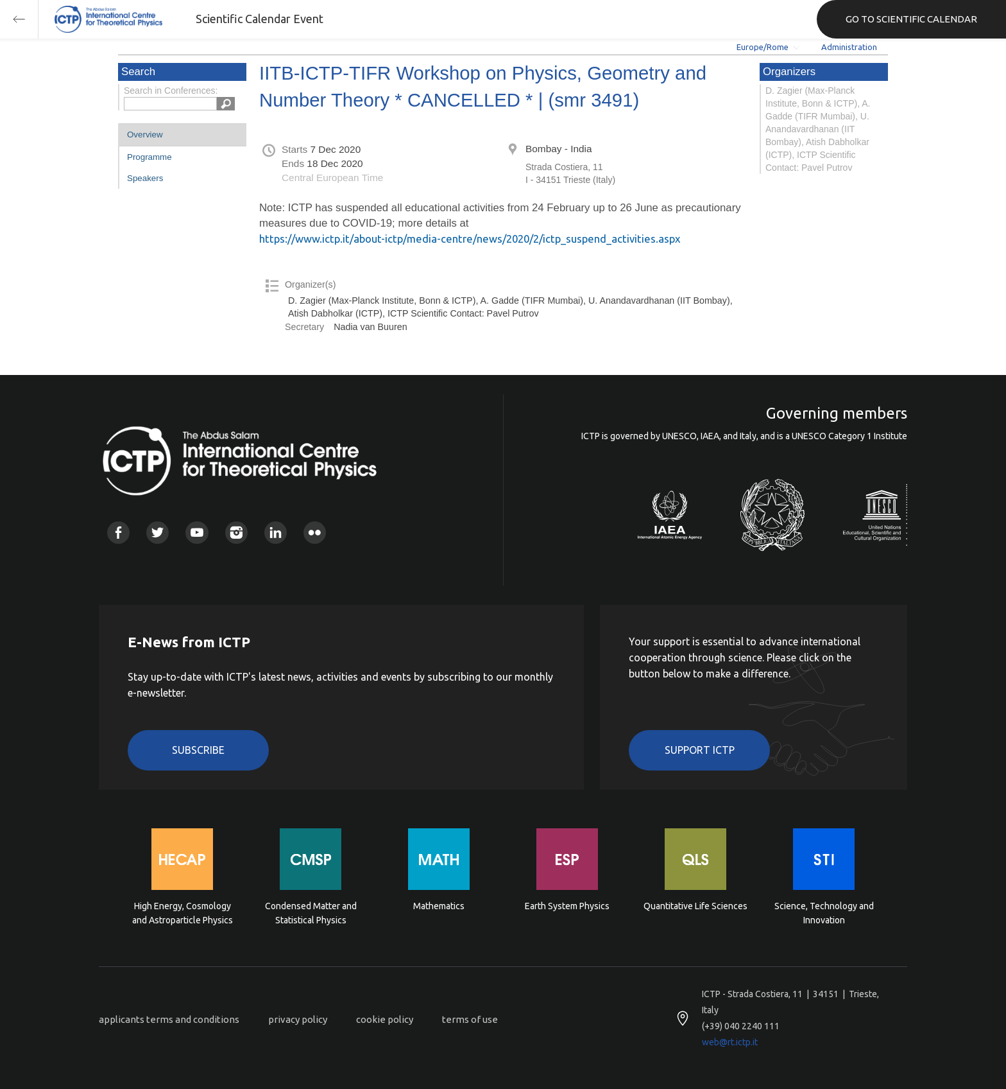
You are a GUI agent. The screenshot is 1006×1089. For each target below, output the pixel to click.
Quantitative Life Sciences (695, 906)
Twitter (157, 532)
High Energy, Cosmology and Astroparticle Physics (182, 913)
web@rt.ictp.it (730, 1042)
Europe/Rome (763, 46)
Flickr (314, 532)
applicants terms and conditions (169, 1019)
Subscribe (198, 750)
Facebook (118, 532)
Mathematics (439, 906)
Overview (145, 134)
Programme (149, 157)
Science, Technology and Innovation (824, 913)
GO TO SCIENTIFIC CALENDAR (911, 18)
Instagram (236, 532)
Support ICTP (700, 750)
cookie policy (384, 1019)
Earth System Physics (567, 906)
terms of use (470, 1019)
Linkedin (275, 532)
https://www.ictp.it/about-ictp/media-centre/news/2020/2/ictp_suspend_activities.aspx (470, 238)
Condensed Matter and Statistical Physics (311, 913)
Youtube (196, 532)
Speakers (145, 178)
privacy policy (297, 1019)
